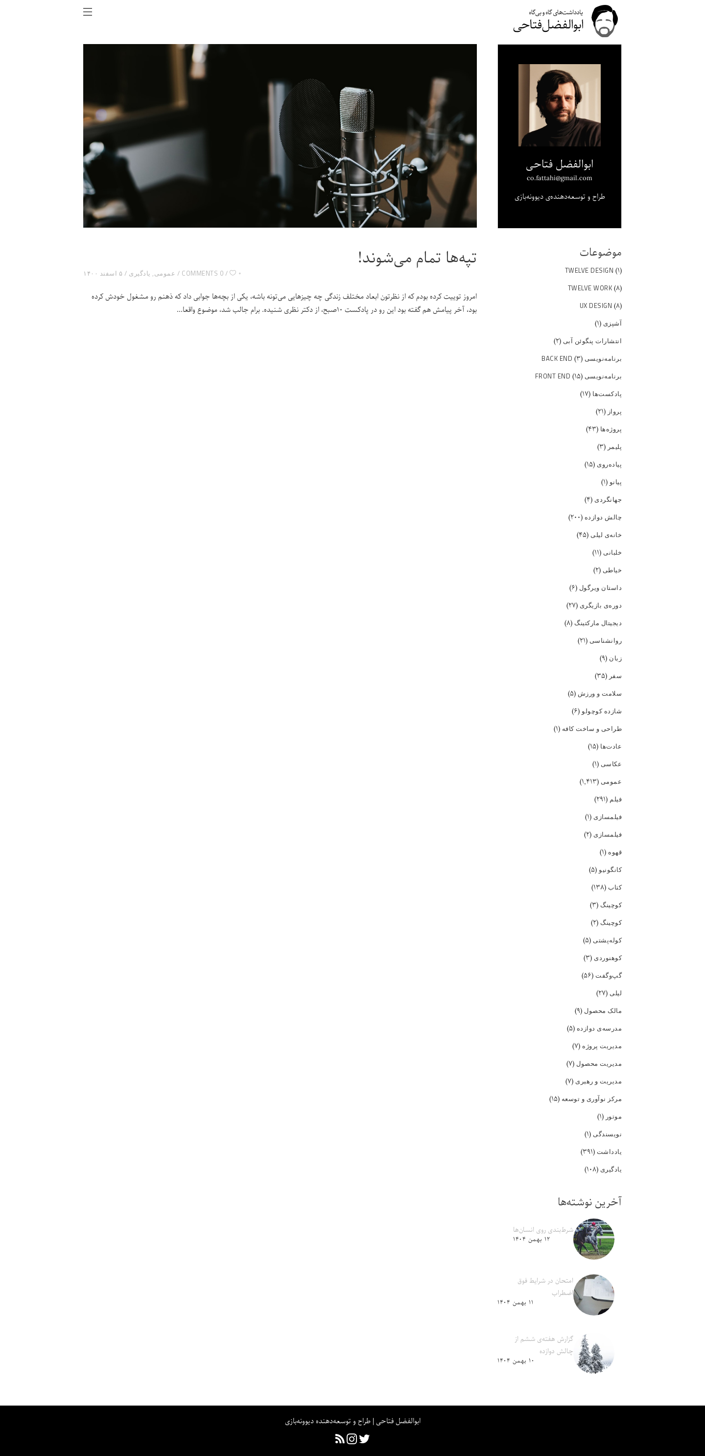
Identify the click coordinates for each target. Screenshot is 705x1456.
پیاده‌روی (609, 464)
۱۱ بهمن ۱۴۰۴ (515, 1302)
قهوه (615, 852)
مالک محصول (603, 1010)
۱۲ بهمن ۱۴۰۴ (531, 1239)
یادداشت (609, 1151)
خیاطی (612, 570)
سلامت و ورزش (600, 693)
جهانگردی (608, 499)
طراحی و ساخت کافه (592, 728)
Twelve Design (589, 270)
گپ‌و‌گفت (608, 975)
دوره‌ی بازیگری (601, 605)
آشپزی (612, 323)
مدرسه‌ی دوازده (599, 1028)
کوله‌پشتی (607, 940)
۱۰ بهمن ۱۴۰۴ (515, 1361)
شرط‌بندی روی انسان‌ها (543, 1230)
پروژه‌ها (611, 429)
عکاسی (611, 764)
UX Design (596, 305)
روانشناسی (605, 640)
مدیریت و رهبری (598, 1081)
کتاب (615, 887)
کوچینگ (611, 905)
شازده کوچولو (602, 711)
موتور (614, 1116)
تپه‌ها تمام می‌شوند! (417, 258)
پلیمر (615, 446)
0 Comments (202, 273)
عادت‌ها (611, 746)
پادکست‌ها (607, 394)
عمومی (165, 273)
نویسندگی (607, 1134)
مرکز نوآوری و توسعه (592, 1099)
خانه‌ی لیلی (606, 535)
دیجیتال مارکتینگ (598, 623)
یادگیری (140, 273)
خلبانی (612, 552)
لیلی (616, 993)
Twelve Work (590, 288)
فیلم (616, 799)
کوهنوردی (608, 958)
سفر (615, 676)
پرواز (615, 411)
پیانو (616, 482)
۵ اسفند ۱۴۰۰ (102, 273)
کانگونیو (610, 869)
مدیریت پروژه (602, 1046)
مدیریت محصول (599, 1063)
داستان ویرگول (600, 587)
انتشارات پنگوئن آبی (592, 341)
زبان (615, 658)
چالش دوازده (603, 517)
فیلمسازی (607, 817)
